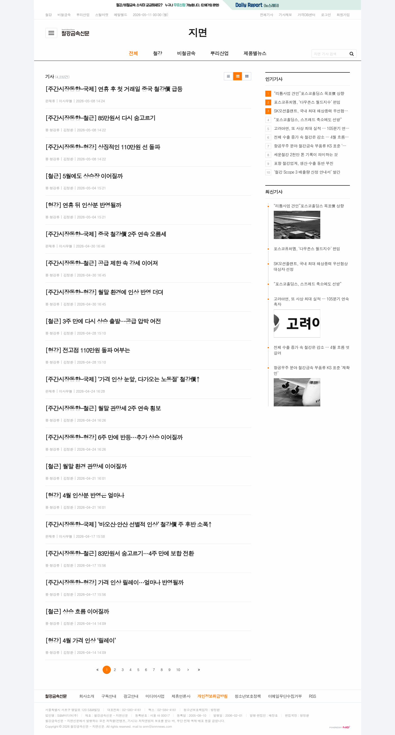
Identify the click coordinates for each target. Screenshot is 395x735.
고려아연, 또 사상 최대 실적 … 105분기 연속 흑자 (312, 128)
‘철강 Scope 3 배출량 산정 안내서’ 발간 (307, 172)
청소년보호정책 (248, 696)
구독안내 (108, 696)
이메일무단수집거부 (285, 696)
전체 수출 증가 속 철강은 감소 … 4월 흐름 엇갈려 (312, 137)
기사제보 (285, 14)
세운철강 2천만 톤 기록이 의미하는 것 (306, 154)
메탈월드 (120, 14)
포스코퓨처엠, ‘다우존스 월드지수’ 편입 (307, 102)
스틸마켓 (102, 14)
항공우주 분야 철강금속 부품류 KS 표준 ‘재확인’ (312, 146)
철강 (48, 14)
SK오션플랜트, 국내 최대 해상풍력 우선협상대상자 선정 (312, 111)
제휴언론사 (180, 696)
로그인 (326, 14)
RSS (312, 696)
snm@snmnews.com (157, 726)
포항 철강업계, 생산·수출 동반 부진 (303, 163)
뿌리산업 (83, 14)
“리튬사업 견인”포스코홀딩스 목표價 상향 (309, 93)
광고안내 (130, 696)
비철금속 (64, 14)
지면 (197, 32)
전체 (133, 53)
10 (178, 669)
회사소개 (86, 696)
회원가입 (343, 14)
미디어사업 (154, 696)
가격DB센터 (306, 14)
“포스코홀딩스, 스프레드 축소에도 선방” (308, 119)
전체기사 (266, 14)
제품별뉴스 (255, 53)
